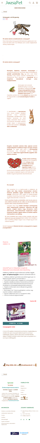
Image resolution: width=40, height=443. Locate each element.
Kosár (22, 392)
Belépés (22, 386)
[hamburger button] (2, 2)
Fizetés (3, 415)
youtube (29, 419)
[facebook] (4, 19)
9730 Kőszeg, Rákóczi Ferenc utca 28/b (30, 411)
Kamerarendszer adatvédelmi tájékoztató (8, 424)
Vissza (5, 11)
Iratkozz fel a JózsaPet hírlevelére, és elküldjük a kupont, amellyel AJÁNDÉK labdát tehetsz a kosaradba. (10, 395)
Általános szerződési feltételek (8, 411)
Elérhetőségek (4, 419)
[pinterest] (7, 19)
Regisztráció (23, 388)
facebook (21, 419)
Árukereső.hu (24, 434)
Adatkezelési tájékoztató (7, 413)
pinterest (26, 419)
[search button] (29, 2)
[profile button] (33, 2)
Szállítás (3, 417)
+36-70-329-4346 (26, 413)
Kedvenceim (23, 394)
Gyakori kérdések (5, 421)
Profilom (23, 390)
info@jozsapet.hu (26, 415)
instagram (23, 419)
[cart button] (36, 2)
